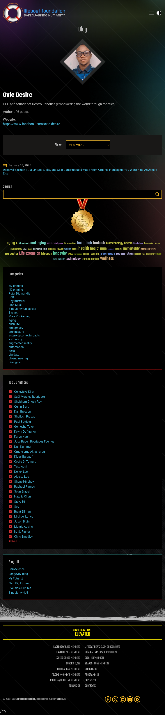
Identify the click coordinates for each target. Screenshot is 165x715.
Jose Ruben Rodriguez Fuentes (34, 441)
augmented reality (20, 343)
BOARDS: (89, 663)
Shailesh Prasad (24, 416)
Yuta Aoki (20, 466)
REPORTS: (89, 669)
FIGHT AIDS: (63, 669)
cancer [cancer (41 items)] (157, 243)
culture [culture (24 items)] (25, 249)
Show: (58, 145)
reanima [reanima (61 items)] (94, 254)
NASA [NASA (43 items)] (70, 254)
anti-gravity (16, 328)
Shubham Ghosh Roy (28, 401)
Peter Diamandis (19, 293)
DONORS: (70, 663)
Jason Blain (22, 521)
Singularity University (22, 309)
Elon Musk (15, 305)
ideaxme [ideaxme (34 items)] (118, 249)
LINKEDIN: (60, 652)
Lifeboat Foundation (26, 699)
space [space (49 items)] (158, 253)
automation (16, 347)
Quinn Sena (21, 406)
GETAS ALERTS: (92, 652)
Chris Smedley (23, 536)
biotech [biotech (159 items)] (99, 242)
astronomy (16, 339)
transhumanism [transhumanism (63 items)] (90, 259)
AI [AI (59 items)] (17, 243)
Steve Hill (20, 501)
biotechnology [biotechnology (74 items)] (114, 243)
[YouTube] (130, 699)
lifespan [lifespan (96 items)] (46, 254)
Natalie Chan (22, 496)
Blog (82, 29)
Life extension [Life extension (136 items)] (29, 253)
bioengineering (18, 358)
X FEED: (59, 658)
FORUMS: (73, 686)
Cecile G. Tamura (25, 461)
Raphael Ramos (24, 486)
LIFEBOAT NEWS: (92, 647)
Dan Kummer (22, 446)
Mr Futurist (16, 578)
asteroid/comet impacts (24, 335)
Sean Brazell (22, 491)
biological (15, 362)
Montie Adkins (23, 526)
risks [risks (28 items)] (143, 254)
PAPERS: (89, 680)
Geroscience (16, 569)
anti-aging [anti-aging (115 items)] (38, 243)
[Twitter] (115, 699)
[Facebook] (108, 699)
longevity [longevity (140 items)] (60, 253)
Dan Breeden (22, 411)
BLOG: (87, 658)
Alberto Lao (21, 476)
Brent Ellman (22, 511)
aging (12, 320)
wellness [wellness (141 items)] (107, 258)
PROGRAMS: (90, 675)
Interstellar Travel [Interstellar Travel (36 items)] (148, 249)
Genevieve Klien (24, 391)
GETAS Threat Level (82, 633)
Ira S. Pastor (22, 531)
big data (14, 354)
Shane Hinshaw (24, 481)
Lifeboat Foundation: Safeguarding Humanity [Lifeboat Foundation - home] (73, 13)
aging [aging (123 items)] (11, 243)
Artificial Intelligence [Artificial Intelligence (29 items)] (55, 244)
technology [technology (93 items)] (73, 259)
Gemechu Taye (23, 426)
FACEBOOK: (58, 647)
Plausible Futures (20, 588)
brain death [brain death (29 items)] (148, 244)
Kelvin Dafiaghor (25, 431)
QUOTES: (89, 686)
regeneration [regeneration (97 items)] (125, 254)
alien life (14, 324)
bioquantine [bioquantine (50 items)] (70, 243)
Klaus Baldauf (23, 456)
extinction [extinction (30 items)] (52, 249)
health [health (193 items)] (83, 248)
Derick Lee (21, 471)
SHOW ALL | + (14, 541)
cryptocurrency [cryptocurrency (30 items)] (16, 249)
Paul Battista (22, 421)
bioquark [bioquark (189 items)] (84, 243)
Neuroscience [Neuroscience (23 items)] (78, 254)
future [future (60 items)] (59, 249)
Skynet (13, 312)
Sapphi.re (61, 699)
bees (12, 351)
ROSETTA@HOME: (58, 680)
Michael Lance (23, 516)
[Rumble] (137, 699)
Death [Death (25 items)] (30, 249)
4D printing (16, 289)
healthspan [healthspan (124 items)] (98, 248)
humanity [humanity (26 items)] (111, 249)
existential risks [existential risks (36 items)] (40, 249)
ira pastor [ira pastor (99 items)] (11, 254)
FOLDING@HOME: (60, 675)
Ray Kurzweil (17, 301)
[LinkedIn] (123, 699)
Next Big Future (19, 583)
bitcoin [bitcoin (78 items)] (128, 243)
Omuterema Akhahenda (29, 451)
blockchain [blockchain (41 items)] (138, 243)
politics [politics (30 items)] (86, 254)
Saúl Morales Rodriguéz (29, 396)
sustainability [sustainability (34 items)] (59, 259)
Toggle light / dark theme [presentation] (159, 13)
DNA (12, 297)
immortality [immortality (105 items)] (131, 248)
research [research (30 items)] (137, 254)
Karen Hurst (21, 436)
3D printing (16, 286)
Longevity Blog (18, 574)
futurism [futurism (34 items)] (67, 249)
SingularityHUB (18, 592)
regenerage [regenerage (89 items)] (107, 254)
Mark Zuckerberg (20, 316)
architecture (16, 332)
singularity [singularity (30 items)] (150, 254)
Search (157, 194)
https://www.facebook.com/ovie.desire (31, 124)
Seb (16, 506)
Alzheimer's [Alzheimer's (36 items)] (24, 243)
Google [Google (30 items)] (74, 249)
